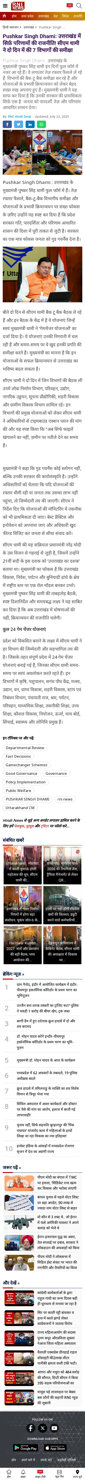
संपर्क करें (46, 1459)
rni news (65, 799)
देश (55, 16)
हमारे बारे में (28, 1459)
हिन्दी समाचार (11, 27)
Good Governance (21, 773)
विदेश (65, 16)
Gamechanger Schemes (26, 765)
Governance (56, 773)
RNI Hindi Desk (20, 116)
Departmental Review (25, 747)
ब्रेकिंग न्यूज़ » (13, 974)
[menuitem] (14, 16)
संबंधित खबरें (13, 840)
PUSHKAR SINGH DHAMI (27, 799)
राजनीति (78, 16)
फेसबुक (19, 826)
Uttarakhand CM (20, 807)
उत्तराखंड (43, 16)
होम (14, 16)
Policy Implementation (26, 782)
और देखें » (11, 1283)
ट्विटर (45, 826)
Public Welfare (18, 790)
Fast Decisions (18, 756)
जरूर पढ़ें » (12, 1167)
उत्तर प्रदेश (26, 16)
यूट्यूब (30, 826)
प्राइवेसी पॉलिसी (66, 1459)
